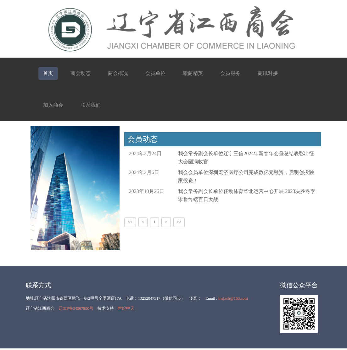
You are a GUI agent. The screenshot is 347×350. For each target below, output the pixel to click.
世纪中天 (126, 308)
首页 (48, 73)
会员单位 (155, 73)
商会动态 (80, 73)
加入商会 (53, 105)
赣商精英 (193, 73)
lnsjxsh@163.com (233, 298)
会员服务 (230, 73)
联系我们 (91, 105)
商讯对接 (268, 73)
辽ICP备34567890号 (76, 308)
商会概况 (118, 73)
